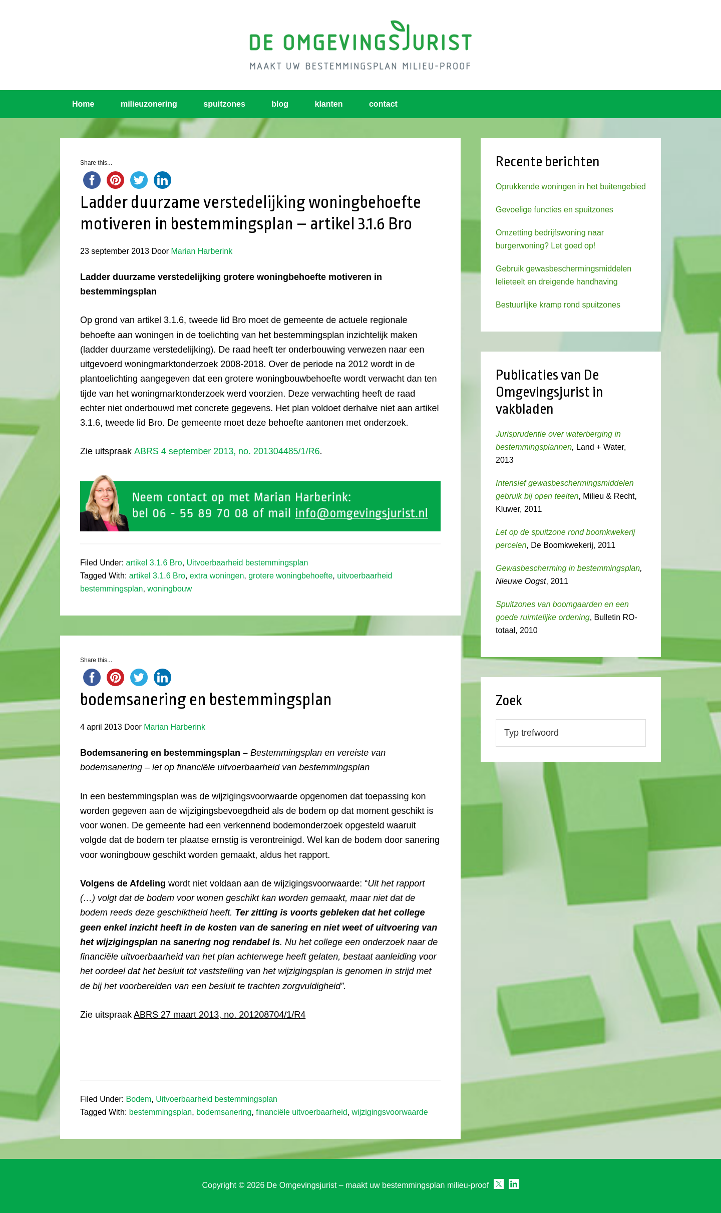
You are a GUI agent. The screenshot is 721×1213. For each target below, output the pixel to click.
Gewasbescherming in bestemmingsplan (568, 568)
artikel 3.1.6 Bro (154, 562)
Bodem (139, 1099)
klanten (329, 104)
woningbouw (169, 588)
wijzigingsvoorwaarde (390, 1112)
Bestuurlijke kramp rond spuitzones (558, 304)
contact (383, 104)
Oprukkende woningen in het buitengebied (571, 186)
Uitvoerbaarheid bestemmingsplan (247, 562)
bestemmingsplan (160, 1112)
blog (279, 104)
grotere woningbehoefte (290, 575)
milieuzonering (149, 104)
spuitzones (224, 104)
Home (83, 104)
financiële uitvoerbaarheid (301, 1112)
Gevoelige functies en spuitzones (554, 209)
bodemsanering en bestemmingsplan (206, 699)
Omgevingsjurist (360, 45)
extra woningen (217, 575)
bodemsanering (223, 1112)
